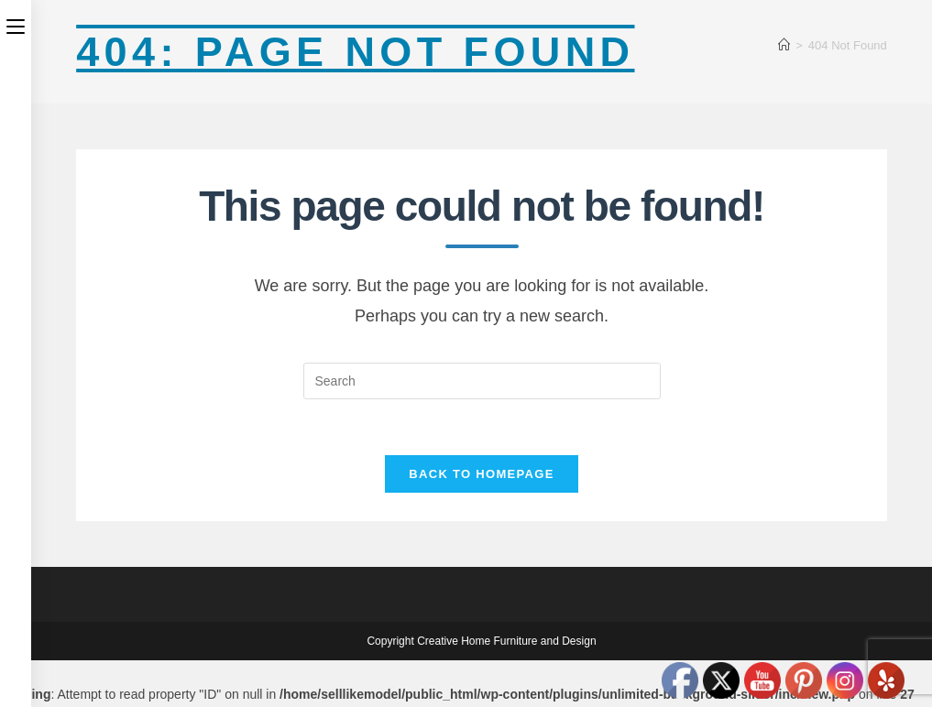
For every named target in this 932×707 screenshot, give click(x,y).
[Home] (784, 45)
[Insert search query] (482, 381)
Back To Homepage (481, 474)
